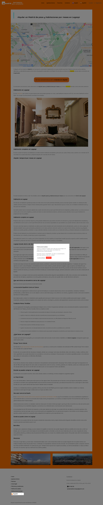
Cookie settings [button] (41, 257)
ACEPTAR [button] (49, 257)
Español (14, 494)
